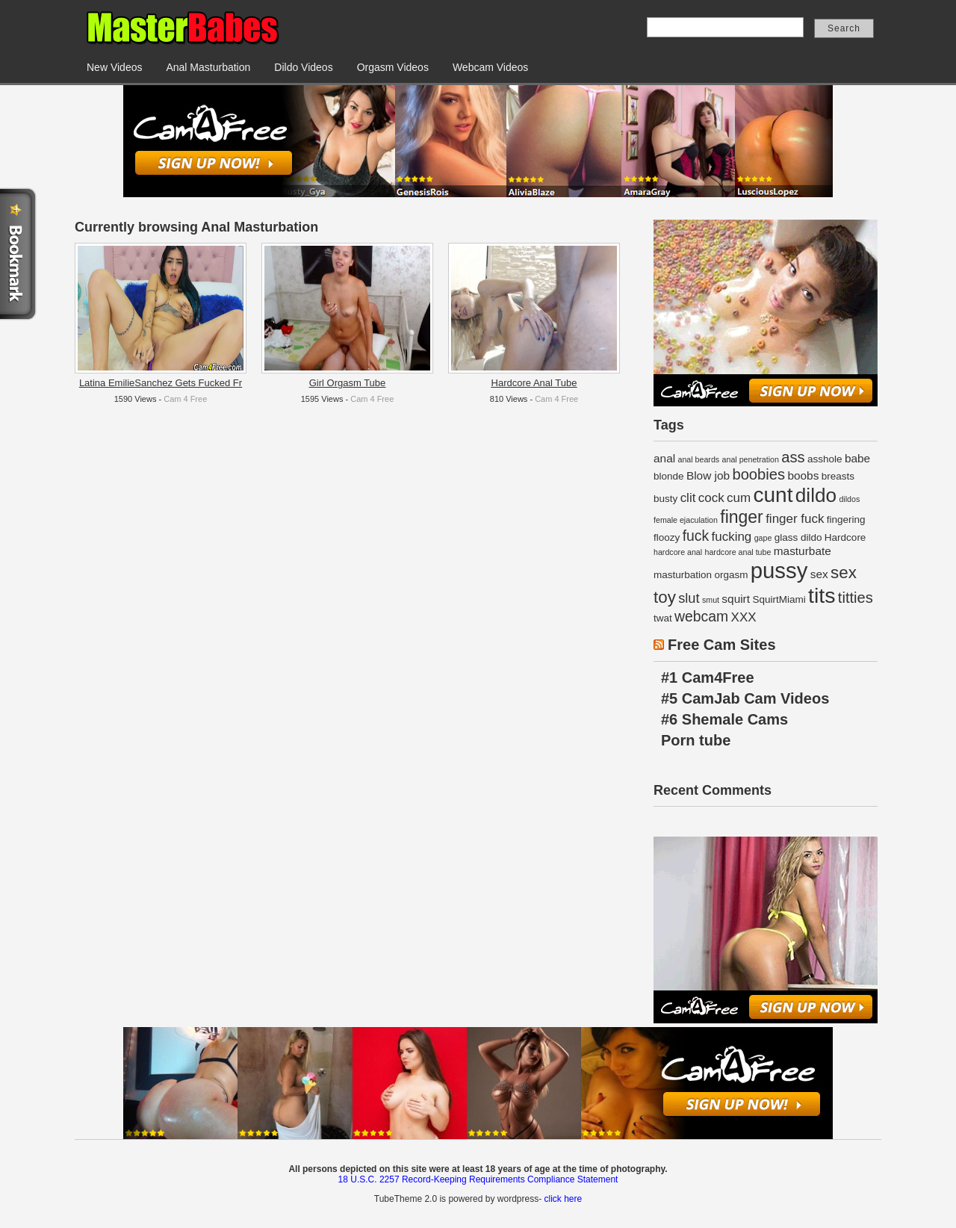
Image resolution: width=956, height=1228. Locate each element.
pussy (779, 570)
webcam (701, 616)
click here (563, 1199)
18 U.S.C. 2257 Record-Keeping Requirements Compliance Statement (478, 1179)
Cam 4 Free (185, 398)
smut (710, 599)
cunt (772, 494)
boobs (803, 475)
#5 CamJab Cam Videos (745, 698)
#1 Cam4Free (707, 677)
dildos (849, 498)
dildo (815, 495)
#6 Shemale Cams (724, 719)
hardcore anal (678, 552)
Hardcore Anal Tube (534, 382)
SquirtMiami (778, 599)
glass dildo (798, 537)
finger (741, 517)
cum (739, 498)
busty (665, 498)
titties (855, 597)
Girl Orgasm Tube (347, 382)
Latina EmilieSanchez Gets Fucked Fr (160, 382)
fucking (731, 537)
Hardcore (845, 537)
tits (821, 595)
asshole (824, 459)
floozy (667, 537)
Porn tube (695, 740)
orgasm (731, 574)
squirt (735, 598)
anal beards (698, 459)
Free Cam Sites (722, 644)
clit (688, 498)
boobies (758, 474)
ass (792, 457)
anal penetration (750, 459)
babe (857, 458)
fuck (696, 535)
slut (688, 598)
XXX (744, 617)
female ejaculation (686, 519)
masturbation (683, 574)
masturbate (802, 551)
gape (763, 537)
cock (711, 498)
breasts (838, 476)
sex (819, 574)
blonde (669, 476)
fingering (846, 519)
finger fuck (795, 519)
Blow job (708, 475)
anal (664, 458)
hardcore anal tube (738, 552)
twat (663, 618)
